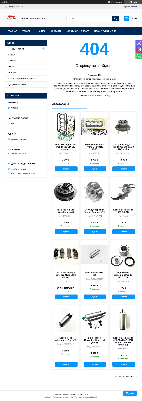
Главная (12, 31)
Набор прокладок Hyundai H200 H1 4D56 (94, 146)
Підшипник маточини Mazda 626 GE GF (123, 274)
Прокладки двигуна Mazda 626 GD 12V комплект (65, 146)
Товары (26, 31)
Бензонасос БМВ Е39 (94, 273)
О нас (42, 31)
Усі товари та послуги (124, 376)
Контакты (56, 31)
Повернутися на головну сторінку (94, 95)
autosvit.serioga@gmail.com (23, 173)
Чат (130, 393)
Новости (12, 61)
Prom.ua (84, 394)
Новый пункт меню (105, 31)
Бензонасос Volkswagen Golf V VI (65, 339)
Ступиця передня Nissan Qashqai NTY (94, 211)
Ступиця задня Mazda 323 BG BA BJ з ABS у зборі (123, 146)
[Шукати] (115, 18)
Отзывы (12, 72)
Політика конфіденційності (86, 397)
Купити (66, 169)
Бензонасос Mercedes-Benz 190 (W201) (94, 340)
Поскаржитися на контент (63, 397)
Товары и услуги (16, 49)
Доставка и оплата (78, 31)
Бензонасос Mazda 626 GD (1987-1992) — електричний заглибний (123, 341)
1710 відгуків (116, 2)
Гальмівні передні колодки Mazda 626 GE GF (66, 274)
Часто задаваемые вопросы (21, 78)
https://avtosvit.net (18, 169)
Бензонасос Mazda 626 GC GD (123, 211)
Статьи (11, 55)
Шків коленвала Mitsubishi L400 (65, 211)
